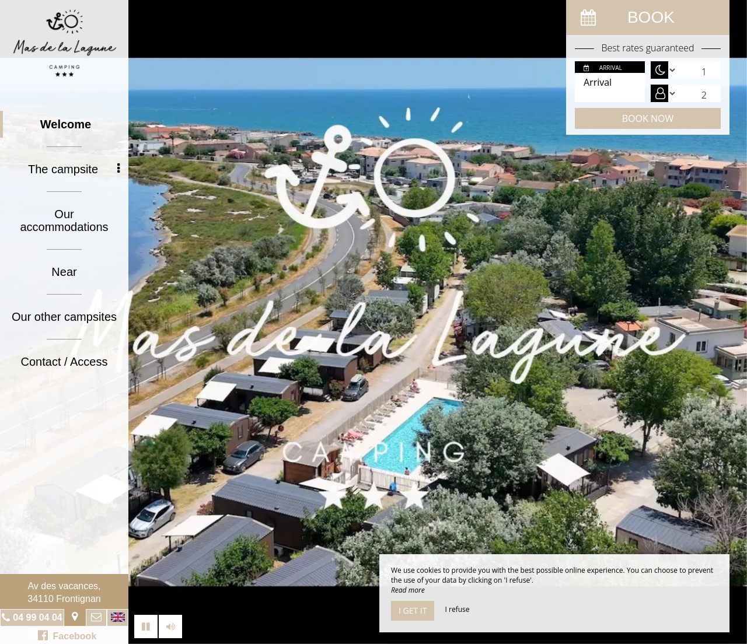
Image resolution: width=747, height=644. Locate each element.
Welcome (65, 124)
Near (63, 271)
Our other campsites (64, 316)
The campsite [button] (74, 169)
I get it (413, 610)
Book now (647, 118)
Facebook (67, 635)
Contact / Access (64, 361)
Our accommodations (64, 220)
